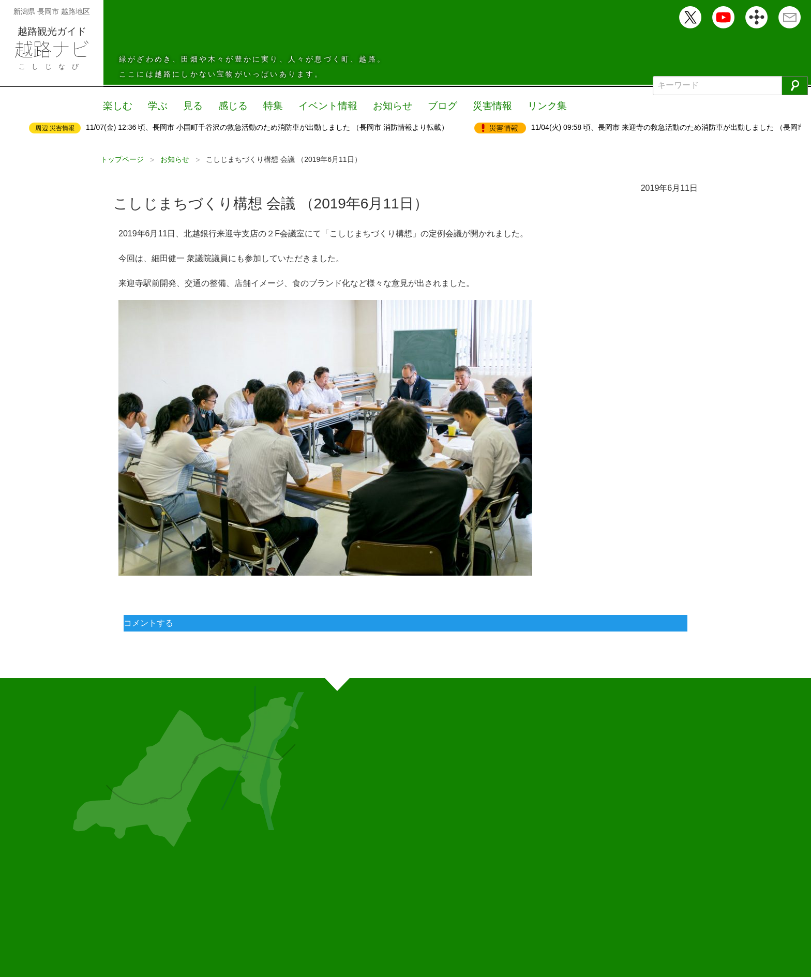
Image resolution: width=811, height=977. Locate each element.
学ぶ (155, 105)
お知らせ (382, 105)
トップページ (122, 158)
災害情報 (478, 105)
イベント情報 (320, 105)
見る (190, 105)
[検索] (795, 85)
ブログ (430, 105)
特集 (267, 105)
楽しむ (117, 105)
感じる (229, 105)
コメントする (148, 622)
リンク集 (531, 105)
